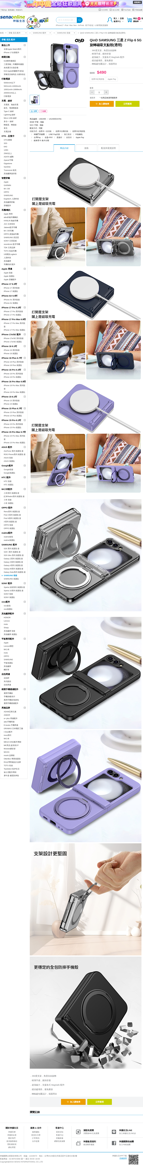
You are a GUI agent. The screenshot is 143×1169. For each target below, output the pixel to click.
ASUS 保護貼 (9, 461)
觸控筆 (6, 670)
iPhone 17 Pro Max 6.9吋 (14, 319)
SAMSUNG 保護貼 (11, 579)
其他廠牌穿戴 (9, 202)
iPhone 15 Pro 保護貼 (12, 427)
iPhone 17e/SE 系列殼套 (14, 338)
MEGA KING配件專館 (12, 742)
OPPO (6, 192)
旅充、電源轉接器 (11, 108)
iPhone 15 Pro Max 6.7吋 (14, 432)
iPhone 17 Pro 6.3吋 (11, 307)
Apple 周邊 (7, 269)
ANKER (7, 715)
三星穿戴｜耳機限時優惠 (14, 64)
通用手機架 (8, 693)
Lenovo (7, 621)
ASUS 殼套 (8, 458)
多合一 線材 (8, 121)
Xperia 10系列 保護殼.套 (13, 591)
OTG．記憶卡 (8, 136)
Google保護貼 (9, 473)
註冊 (122, 18)
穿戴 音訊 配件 (15, 33)
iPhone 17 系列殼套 (12, 288)
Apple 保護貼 (9, 276)
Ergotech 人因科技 (11, 199)
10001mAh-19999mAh (13, 89)
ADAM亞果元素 (10, 712)
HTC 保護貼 (8, 485)
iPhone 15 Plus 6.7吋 (12, 408)
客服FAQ (59, 1135)
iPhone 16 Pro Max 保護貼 (14, 392)
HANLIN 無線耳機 (11, 221)
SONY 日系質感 (10, 241)
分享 (34, 111)
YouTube (126, 10)
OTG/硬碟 (8, 140)
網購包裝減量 (59, 1141)
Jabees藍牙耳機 (10, 227)
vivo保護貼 (8, 609)
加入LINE (114, 10)
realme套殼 (8, 537)
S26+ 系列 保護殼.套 (12, 552)
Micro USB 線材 (10, 118)
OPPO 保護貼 (9, 528)
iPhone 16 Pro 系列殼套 (13, 374)
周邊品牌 (6, 708)
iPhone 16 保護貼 (11, 353)
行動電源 (6, 79)
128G (6, 150)
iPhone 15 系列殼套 (12, 401)
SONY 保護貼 (9, 597)
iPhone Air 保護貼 (11, 303)
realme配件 (7, 533)
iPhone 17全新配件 (11, 52)
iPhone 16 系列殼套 (12, 350)
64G (5, 147)
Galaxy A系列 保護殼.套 (13, 565)
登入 (115, 18)
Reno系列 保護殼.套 (12, 512)
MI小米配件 (7, 489)
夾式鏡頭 (7, 681)
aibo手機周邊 (9, 722)
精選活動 (6, 57)
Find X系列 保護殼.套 (12, 515)
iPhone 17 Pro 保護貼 (12, 315)
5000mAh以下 (9, 83)
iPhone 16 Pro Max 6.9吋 (14, 381)
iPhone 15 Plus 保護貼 (13, 416)
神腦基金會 (11, 1135)
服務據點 (11, 10)
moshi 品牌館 (9, 755)
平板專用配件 (8, 639)
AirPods (81, 25)
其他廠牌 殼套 (9, 631)
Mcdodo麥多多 (10, 749)
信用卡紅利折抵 (97, 79)
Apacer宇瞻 (8, 160)
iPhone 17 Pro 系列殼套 (13, 311)
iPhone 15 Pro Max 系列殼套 (14, 437)
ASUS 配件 (7, 447)
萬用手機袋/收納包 (11, 700)
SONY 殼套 (8, 594)
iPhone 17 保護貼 (11, 291)
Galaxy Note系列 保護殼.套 (15, 572)
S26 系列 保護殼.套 (11, 549)
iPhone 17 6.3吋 (9, 284)
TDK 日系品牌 (9, 247)
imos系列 (7, 735)
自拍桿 (6, 678)
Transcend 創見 (10, 170)
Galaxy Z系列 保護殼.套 (13, 559)
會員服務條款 (11, 1141)
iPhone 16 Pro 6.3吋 (11, 370)
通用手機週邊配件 (11, 703)
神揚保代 (19, 10)
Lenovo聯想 (8, 646)
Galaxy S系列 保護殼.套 (13, 562)
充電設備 (7, 131)
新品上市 (6, 45)
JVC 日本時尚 (9, 224)
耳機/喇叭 (6, 210)
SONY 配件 (7, 583)
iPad (66, 25)
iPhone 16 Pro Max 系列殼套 (14, 387)
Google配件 (7, 465)
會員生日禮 (35, 1135)
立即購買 (127, 104)
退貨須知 (59, 1132)
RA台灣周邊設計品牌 (12, 762)
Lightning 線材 (9, 115)
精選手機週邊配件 (10, 689)
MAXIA (6, 752)
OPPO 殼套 (8, 525)
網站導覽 (12, 1147)
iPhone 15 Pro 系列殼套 (13, 424)
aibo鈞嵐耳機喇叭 (11, 217)
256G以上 (8, 153)
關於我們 (12, 1138)
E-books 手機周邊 (11, 725)
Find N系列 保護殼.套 (12, 518)
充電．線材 (7, 100)
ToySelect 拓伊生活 (11, 769)
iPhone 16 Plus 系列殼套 (14, 362)
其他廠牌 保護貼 (10, 634)
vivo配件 (6, 602)
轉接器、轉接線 (10, 125)
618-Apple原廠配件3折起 (14, 71)
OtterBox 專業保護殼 (12, 759)
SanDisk (7, 167)
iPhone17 (60, 25)
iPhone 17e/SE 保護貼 (13, 342)
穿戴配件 (7, 205)
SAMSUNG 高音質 (11, 237)
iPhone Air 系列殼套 (12, 300)
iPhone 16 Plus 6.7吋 (12, 358)
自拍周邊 (6, 674)
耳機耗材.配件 (9, 264)
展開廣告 (137, 2)
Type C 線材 (9, 111)
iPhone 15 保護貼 (11, 404)
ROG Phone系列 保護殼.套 (15, 454)
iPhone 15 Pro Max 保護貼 (14, 443)
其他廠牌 (7, 261)
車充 (5, 128)
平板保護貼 (8, 663)
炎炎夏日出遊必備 (11, 68)
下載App (3, 10)
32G (5, 143)
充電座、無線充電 (11, 105)
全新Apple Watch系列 (12, 49)
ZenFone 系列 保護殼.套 (13, 451)
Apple (6, 182)
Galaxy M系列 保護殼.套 (13, 569)
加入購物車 (102, 104)
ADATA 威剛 (9, 157)
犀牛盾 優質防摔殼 (11, 776)
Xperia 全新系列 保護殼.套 (14, 587)
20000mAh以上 (10, 93)
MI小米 (6, 649)
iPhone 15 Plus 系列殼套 (14, 412)
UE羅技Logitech (10, 254)
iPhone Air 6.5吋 (9, 296)
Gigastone (8, 163)
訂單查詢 (35, 1138)
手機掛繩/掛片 (9, 696)
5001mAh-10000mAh (12, 86)
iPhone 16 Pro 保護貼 (12, 377)
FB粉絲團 (137, 10)
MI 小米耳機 (9, 231)
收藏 (43, 111)
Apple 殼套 (8, 273)
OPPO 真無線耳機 (11, 234)
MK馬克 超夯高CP (11, 745)
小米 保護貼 (8, 503)
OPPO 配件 (7, 507)
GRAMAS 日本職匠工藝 (13, 728)
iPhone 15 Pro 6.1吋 (11, 420)
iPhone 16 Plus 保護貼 (13, 365)
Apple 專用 (8, 214)
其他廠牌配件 (8, 613)
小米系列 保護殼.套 (11, 493)
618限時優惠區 (10, 61)
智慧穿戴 (6, 178)
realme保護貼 (9, 540)
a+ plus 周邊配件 (10, 718)
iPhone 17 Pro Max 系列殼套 (14, 325)
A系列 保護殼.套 (10, 522)
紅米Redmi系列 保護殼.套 (14, 496)
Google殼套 (8, 469)
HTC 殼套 (8, 481)
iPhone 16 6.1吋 (9, 346)
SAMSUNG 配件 (39, 33)
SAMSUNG (8, 195)
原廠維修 (59, 1138)
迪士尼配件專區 (10, 772)
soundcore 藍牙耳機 (12, 244)
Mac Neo (73, 25)
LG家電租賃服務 (101, 25)
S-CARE (103, 10)
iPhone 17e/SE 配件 (11, 334)
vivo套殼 (7, 606)
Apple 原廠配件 (10, 279)
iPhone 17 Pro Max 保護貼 (14, 330)
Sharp (6, 628)
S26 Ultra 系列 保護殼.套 (14, 555)
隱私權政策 (11, 1144)
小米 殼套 (8, 500)
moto (6, 624)
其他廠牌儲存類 (10, 174)
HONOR (7, 617)
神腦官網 (12, 1132)
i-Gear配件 (8, 732)
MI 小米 (7, 189)
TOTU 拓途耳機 (10, 251)
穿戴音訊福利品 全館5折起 (14, 74)
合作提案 (35, 1141)
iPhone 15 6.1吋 (9, 396)
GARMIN (7, 185)
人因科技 (7, 258)
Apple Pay (112, 79)
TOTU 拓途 (8, 765)
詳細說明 (123, 1158)
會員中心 (119, 21)
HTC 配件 (6, 477)
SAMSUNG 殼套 (63, 33)
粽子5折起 (89, 25)
